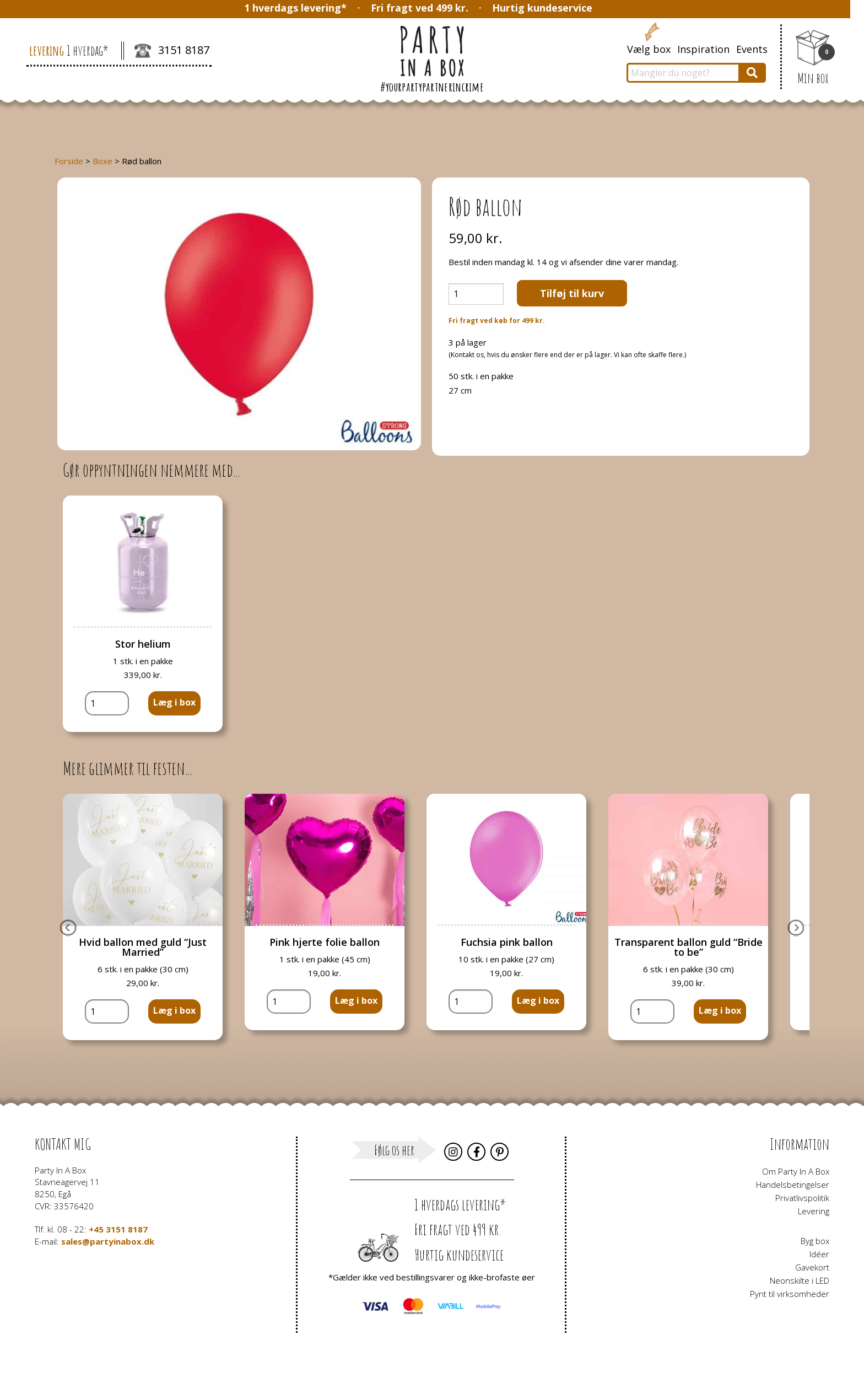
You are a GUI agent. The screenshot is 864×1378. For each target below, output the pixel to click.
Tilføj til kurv (572, 293)
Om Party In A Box (795, 1171)
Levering (813, 1210)
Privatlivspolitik (802, 1197)
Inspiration (703, 49)
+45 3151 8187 (118, 1229)
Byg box (815, 1240)
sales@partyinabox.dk (107, 1241)
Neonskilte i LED (799, 1280)
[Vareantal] (476, 294)
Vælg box (649, 49)
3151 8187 (171, 51)
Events (752, 49)
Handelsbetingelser (792, 1184)
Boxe (102, 160)
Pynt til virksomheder (789, 1293)
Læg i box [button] (174, 702)
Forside (69, 160)
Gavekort (812, 1267)
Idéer (819, 1253)
